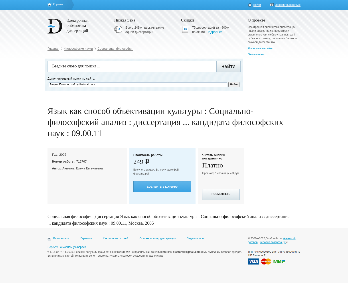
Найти (228, 67)
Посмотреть (221, 194)
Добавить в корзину (162, 186)
